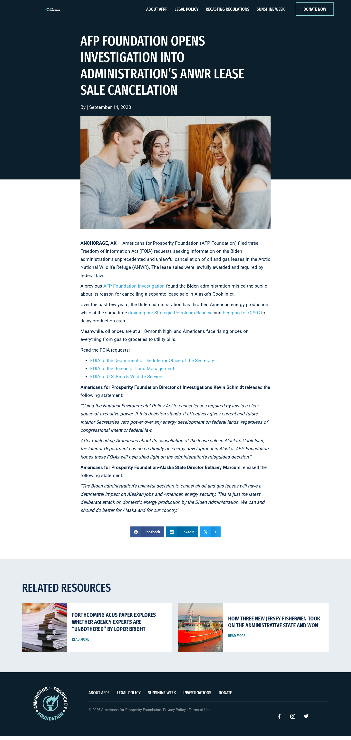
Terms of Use (200, 714)
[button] (279, 720)
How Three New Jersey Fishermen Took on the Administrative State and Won (274, 626)
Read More (80, 643)
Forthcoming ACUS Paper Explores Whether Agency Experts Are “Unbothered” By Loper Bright (114, 626)
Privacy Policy (174, 714)
